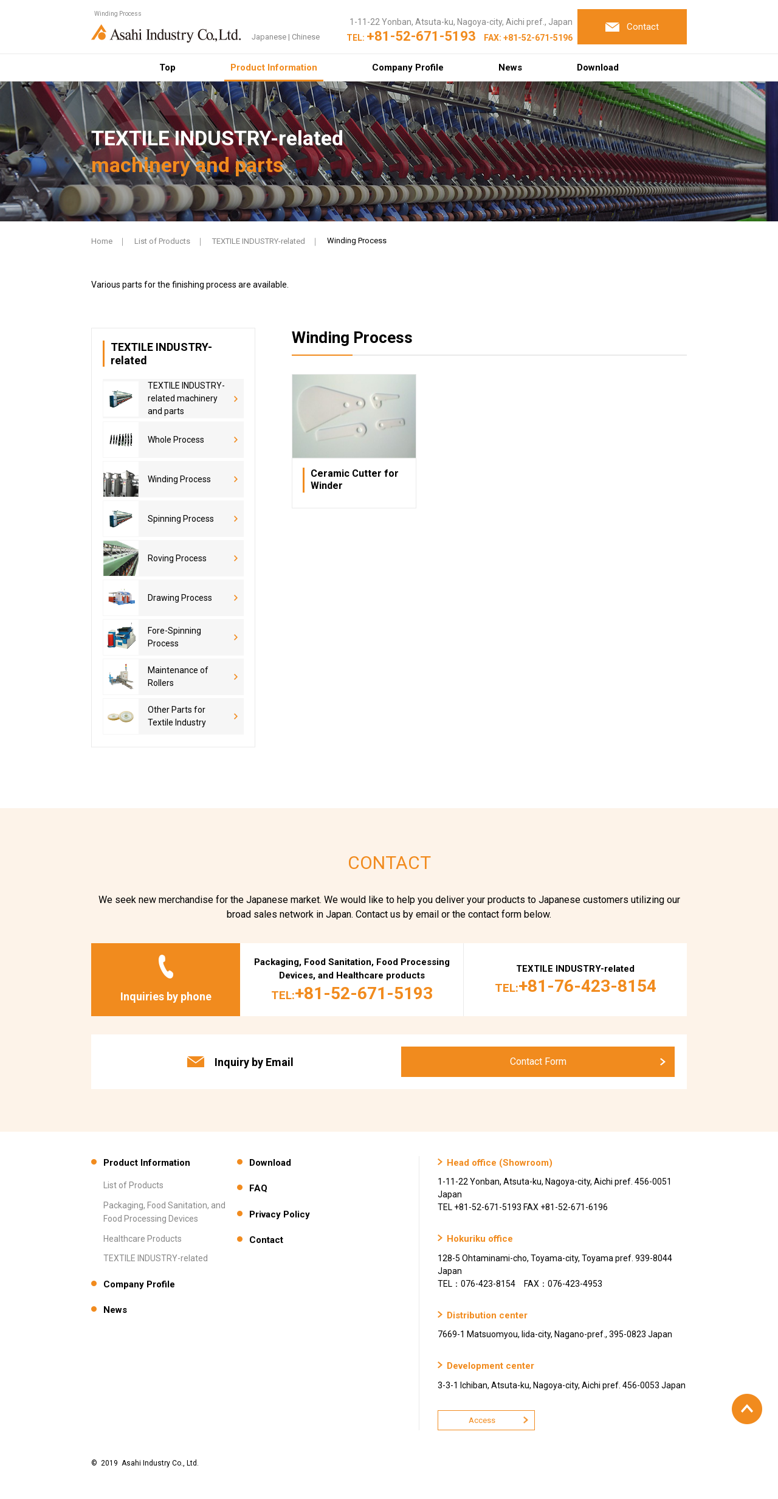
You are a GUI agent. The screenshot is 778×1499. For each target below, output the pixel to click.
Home (101, 241)
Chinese (306, 36)
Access (482, 1420)
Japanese (269, 36)
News (510, 67)
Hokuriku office (480, 1238)
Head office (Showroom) (500, 1162)
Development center (490, 1365)
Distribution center (487, 1315)
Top (167, 67)
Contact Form (538, 1061)
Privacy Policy (279, 1214)
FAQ (258, 1188)
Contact (266, 1239)
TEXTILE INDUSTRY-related (258, 241)
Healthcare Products (142, 1239)
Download (598, 67)
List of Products (162, 241)
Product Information (273, 67)
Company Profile (408, 67)
